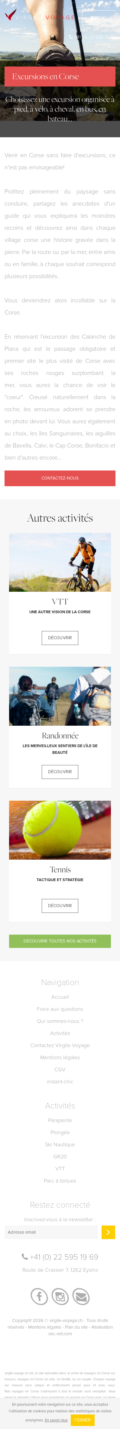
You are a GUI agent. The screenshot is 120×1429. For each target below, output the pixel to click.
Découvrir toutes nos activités (60, 941)
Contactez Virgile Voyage (60, 1045)
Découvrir (60, 637)
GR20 (60, 1156)
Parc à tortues (60, 1180)
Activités (60, 1033)
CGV (60, 1069)
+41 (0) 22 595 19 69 (92, 37)
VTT (60, 1168)
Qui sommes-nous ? (60, 1021)
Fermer (82, 1420)
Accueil (60, 997)
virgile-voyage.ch (66, 1320)
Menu (98, 18)
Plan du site (76, 1327)
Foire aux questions (60, 1009)
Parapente (60, 1120)
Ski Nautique (60, 1144)
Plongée (60, 1132)
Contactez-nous (60, 478)
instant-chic (60, 1081)
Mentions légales (60, 1057)
